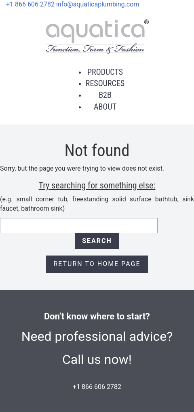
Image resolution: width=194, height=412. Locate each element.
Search (97, 241)
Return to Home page (96, 264)
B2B (105, 95)
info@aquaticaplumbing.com (97, 4)
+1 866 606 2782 (30, 4)
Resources (105, 83)
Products (105, 72)
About (105, 107)
